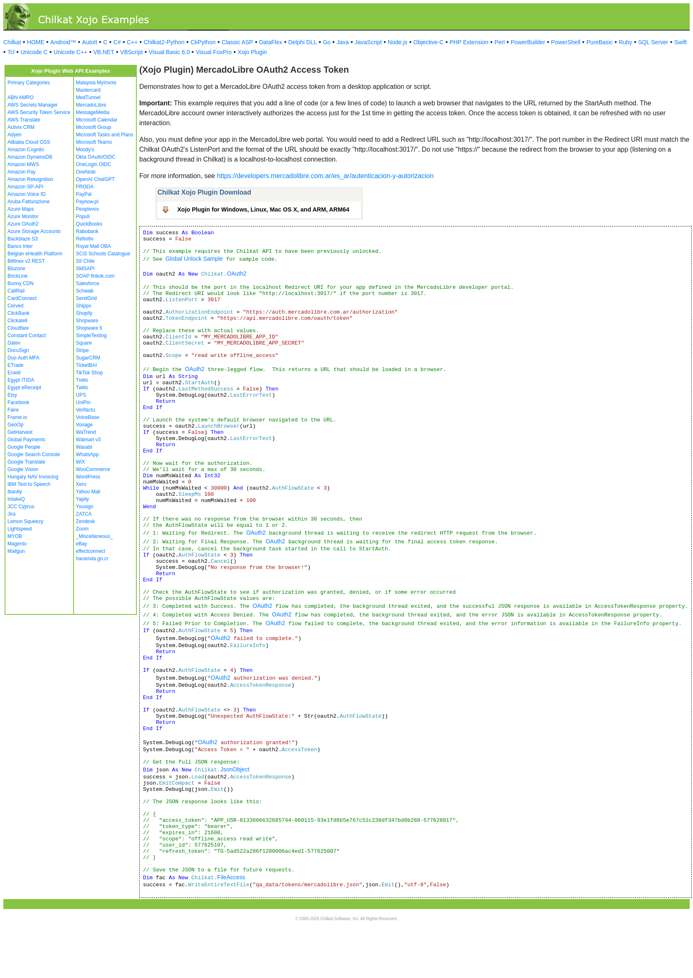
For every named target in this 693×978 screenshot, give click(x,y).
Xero (81, 484)
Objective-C (428, 42)
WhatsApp (87, 454)
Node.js (397, 42)
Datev (13, 343)
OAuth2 (236, 273)
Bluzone (16, 268)
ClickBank (18, 313)
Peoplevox (87, 209)
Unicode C (34, 52)
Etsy (12, 395)
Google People (23, 447)
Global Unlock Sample (194, 258)
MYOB (14, 536)
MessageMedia (93, 112)
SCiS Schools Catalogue (103, 254)
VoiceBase (88, 417)
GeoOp (15, 425)
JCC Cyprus (20, 506)
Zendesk (85, 521)
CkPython (203, 42)
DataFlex (270, 42)
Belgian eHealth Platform (34, 254)
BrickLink (17, 276)
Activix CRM (20, 127)
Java (342, 42)
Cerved (15, 306)
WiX (80, 462)
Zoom (82, 529)
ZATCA (84, 514)
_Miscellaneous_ (94, 536)
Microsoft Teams (94, 142)
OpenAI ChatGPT (95, 179)
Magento (17, 544)
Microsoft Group (93, 127)
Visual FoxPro (214, 52)
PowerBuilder (528, 42)
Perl (499, 42)
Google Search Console (33, 454)
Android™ (63, 42)
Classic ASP (237, 42)
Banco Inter (20, 246)
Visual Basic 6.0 (169, 52)
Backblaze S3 (22, 239)
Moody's (85, 149)
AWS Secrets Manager (32, 105)
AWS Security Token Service (38, 112)
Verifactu (85, 410)
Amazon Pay (21, 172)
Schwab (85, 291)
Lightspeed (19, 529)
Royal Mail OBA (93, 246)
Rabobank (87, 231)
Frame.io (17, 417)
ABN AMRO (20, 97)
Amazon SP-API (25, 187)
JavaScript (368, 42)
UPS (81, 395)
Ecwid (14, 373)
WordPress (88, 477)
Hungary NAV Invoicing (32, 477)
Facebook (18, 402)
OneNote (86, 172)
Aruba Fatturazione (28, 202)
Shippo (83, 306)
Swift (680, 42)
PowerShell (566, 42)
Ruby (625, 42)
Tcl (10, 52)
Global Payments (26, 440)
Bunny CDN (20, 283)
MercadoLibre (91, 105)
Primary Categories (28, 83)
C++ (132, 42)
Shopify (84, 313)
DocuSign (18, 350)
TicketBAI (86, 365)
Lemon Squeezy (25, 521)
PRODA (85, 187)
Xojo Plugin (252, 52)
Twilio (82, 387)
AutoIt (90, 42)
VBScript (131, 52)
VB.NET (103, 52)
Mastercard (88, 90)
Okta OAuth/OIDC (96, 157)
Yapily (82, 499)
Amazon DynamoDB (29, 157)
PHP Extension (469, 42)
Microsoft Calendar (97, 120)
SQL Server (653, 42)
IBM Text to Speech (28, 484)
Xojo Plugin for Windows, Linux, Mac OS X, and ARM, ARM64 (263, 209)
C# (117, 42)
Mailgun (16, 551)
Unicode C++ (71, 52)
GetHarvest (20, 432)
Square (84, 343)
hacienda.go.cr (92, 559)
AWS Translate (23, 120)
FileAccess (231, 877)
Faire (13, 410)
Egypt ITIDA (20, 380)
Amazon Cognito (25, 149)
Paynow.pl (87, 202)
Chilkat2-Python (164, 42)
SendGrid (86, 298)
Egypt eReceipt (24, 387)
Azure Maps (20, 209)
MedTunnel (88, 97)
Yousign (84, 506)
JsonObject (234, 769)
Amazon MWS (23, 164)
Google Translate (26, 462)
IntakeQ (16, 499)
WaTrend (86, 432)
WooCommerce (93, 469)
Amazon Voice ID (26, 194)
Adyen (14, 135)
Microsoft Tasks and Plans (104, 135)
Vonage (84, 425)
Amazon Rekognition (30, 179)
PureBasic (599, 42)
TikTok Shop (89, 373)
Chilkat (12, 42)
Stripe (82, 350)
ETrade (15, 365)
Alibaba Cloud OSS (28, 142)
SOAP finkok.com (95, 276)
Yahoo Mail (88, 492)
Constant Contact (26, 335)
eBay (81, 544)
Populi (83, 216)
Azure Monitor (22, 216)
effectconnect (90, 551)
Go (327, 42)
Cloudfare (18, 328)
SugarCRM (88, 358)
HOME (35, 42)
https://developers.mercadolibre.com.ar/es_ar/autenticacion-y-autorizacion (325, 175)
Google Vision (22, 469)
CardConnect (22, 298)
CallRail (15, 291)
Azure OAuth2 (22, 224)
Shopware (87, 321)
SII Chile (85, 261)
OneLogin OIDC (93, 164)
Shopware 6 (89, 328)
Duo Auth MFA (23, 358)
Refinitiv (85, 239)
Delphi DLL (302, 42)
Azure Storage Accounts (34, 231)
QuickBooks (89, 224)
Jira (11, 514)
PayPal (84, 194)
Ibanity (14, 492)
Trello (82, 380)
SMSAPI (85, 268)
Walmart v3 (88, 440)
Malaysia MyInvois (96, 83)
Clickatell (17, 321)
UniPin (83, 402)
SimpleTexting (91, 335)
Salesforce (88, 283)
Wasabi (84, 447)
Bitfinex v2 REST (26, 261)
